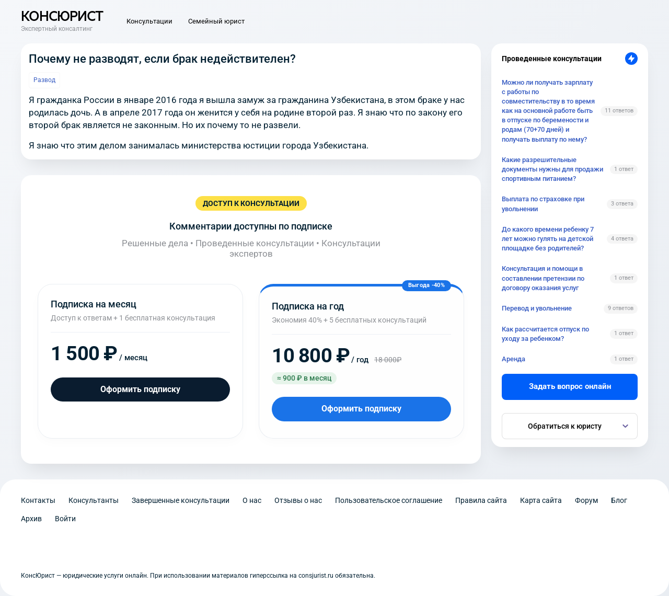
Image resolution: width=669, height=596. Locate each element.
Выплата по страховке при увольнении (543, 203)
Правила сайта (481, 500)
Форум (586, 500)
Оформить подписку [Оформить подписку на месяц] (140, 389)
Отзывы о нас (298, 500)
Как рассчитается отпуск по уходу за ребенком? (545, 333)
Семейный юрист (216, 21)
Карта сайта (541, 500)
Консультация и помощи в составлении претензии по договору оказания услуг (543, 278)
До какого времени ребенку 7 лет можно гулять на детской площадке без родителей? (548, 238)
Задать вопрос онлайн (570, 386)
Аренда (513, 359)
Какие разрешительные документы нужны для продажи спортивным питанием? (552, 169)
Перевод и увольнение (537, 308)
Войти (65, 518)
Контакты (38, 500)
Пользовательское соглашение (388, 500)
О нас (252, 500)
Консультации (149, 21)
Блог (619, 500)
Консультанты (93, 500)
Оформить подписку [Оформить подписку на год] (361, 409)
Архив (31, 518)
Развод (44, 80)
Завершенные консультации (180, 500)
